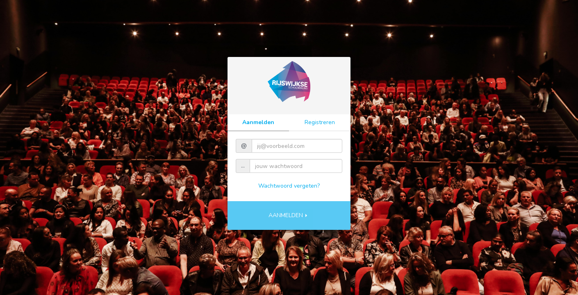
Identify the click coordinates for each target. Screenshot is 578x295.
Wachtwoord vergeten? (289, 186)
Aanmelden (258, 122)
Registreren (320, 122)
